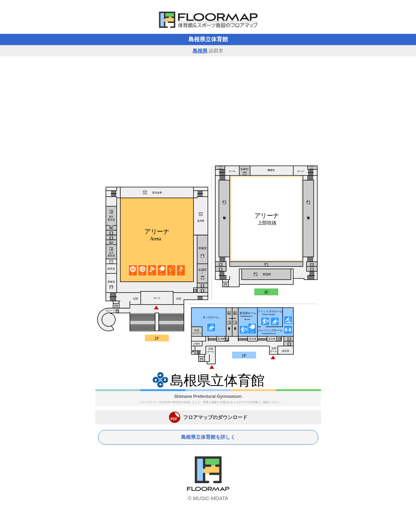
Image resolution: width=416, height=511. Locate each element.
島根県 (200, 51)
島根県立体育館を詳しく (208, 437)
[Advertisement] (208, 109)
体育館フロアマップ (208, 19)
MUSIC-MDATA (210, 498)
